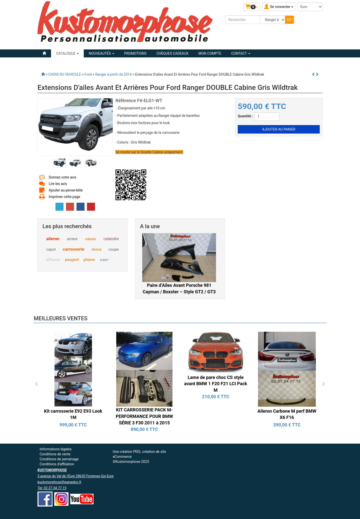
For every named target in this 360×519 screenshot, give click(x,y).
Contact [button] (240, 53)
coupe (113, 249)
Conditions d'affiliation (57, 464)
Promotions (135, 53)
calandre (111, 238)
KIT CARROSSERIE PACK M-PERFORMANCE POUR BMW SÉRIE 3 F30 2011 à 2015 (144, 416)
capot (51, 249)
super (104, 260)
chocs (97, 249)
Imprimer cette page (64, 197)
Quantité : (245, 116)
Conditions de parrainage (59, 459)
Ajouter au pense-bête (66, 190)
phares (89, 259)
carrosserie (73, 249)
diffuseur (53, 260)
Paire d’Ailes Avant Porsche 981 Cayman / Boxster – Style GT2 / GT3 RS (179, 292)
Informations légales (56, 449)
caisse (90, 239)
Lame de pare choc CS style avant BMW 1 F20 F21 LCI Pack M (215, 384)
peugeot (72, 259)
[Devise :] (310, 6)
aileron (52, 238)
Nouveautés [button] (101, 53)
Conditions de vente (55, 454)
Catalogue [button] (67, 53)
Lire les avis (58, 184)
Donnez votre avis (62, 177)
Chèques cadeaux (172, 53)
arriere (72, 239)
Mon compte (209, 53)
